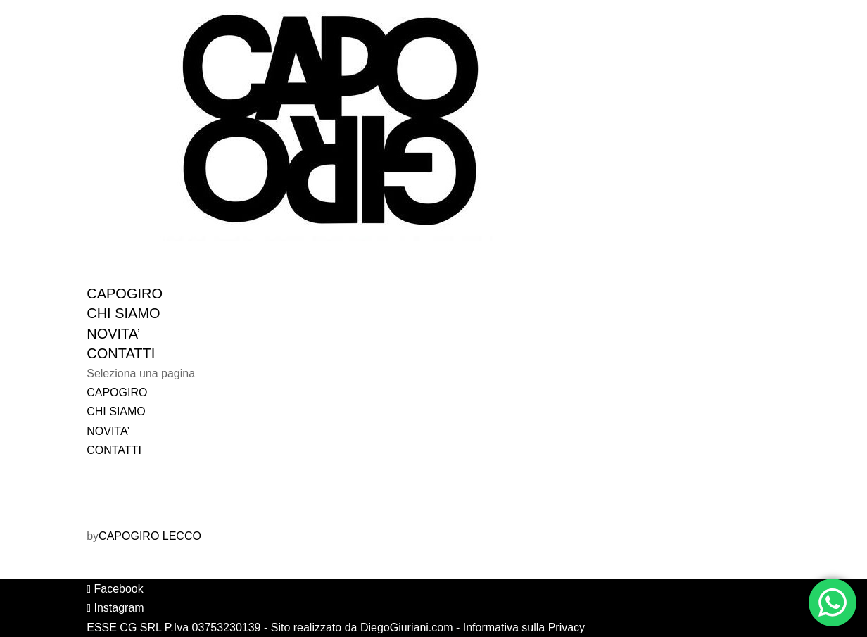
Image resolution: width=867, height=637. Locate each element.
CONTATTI (114, 450)
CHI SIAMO (116, 411)
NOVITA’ (108, 431)
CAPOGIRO (117, 392)
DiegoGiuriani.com (406, 627)
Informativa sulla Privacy (524, 627)
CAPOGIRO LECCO (150, 536)
